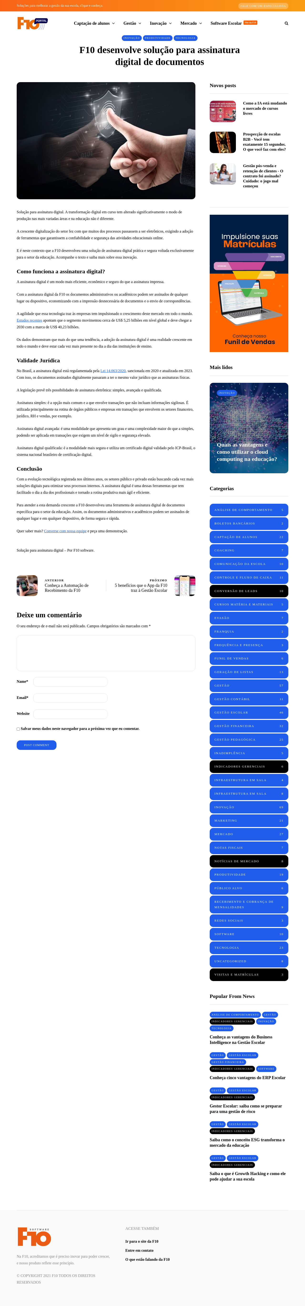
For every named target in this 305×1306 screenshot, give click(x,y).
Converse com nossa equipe (65, 531)
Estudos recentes (29, 320)
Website (23, 714)
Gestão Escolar (249, 712)
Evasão (249, 618)
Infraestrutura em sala (249, 780)
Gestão (129, 23)
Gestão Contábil (249, 699)
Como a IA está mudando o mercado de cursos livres (265, 108)
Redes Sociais (249, 920)
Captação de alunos (92, 23)
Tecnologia (186, 38)
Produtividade (158, 38)
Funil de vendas (249, 658)
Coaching (249, 550)
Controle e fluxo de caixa (249, 577)
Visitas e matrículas (249, 974)
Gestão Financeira (249, 726)
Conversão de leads (249, 591)
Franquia (249, 631)
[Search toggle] (284, 23)
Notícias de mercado (249, 861)
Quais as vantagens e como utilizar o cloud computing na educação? (247, 452)
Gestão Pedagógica (249, 740)
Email (22, 698)
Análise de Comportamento (249, 510)
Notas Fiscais (249, 848)
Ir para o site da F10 (141, 1241)
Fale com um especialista (263, 6)
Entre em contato (139, 1250)
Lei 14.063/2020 (113, 371)
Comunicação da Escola (249, 564)
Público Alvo (249, 888)
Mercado (188, 23)
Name (22, 681)
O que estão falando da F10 (147, 1259)
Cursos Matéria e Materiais (249, 604)
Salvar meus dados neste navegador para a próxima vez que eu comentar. (80, 729)
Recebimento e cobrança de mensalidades (249, 905)
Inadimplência (249, 753)
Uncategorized (249, 961)
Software (249, 934)
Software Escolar (234, 23)
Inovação (158, 23)
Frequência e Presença (249, 645)
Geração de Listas (249, 672)
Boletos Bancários (249, 523)
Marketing (249, 820)
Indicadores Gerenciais (249, 766)
